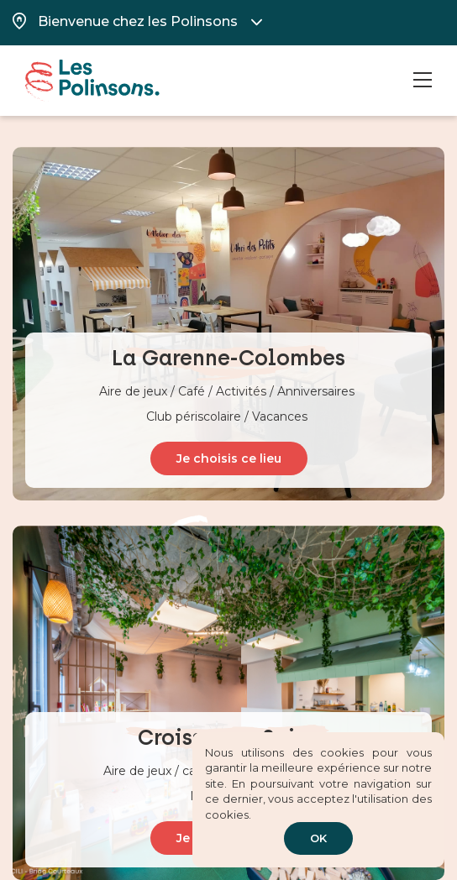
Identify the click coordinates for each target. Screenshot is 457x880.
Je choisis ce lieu (228, 458)
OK (318, 838)
